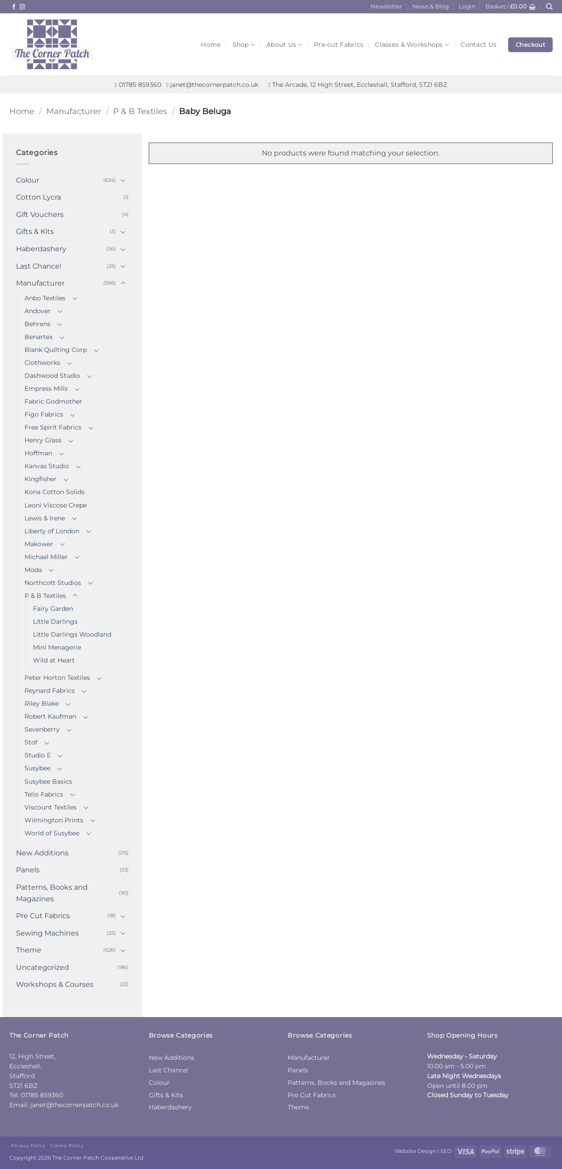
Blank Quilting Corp (55, 350)
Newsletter (386, 6)
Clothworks (42, 363)
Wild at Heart (54, 660)
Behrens (37, 324)
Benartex (38, 337)
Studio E (37, 755)
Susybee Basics (48, 781)
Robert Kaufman (50, 716)
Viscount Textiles (50, 807)
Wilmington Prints (53, 820)
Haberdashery (41, 249)
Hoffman (38, 453)
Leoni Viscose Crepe (55, 505)
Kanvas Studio (46, 466)
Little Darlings (55, 621)
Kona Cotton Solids (54, 492)
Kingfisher (40, 479)
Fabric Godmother (53, 401)
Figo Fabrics (43, 414)
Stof (30, 742)
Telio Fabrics (43, 794)
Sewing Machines (47, 933)
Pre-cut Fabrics (338, 45)
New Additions (42, 853)
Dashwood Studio (52, 376)
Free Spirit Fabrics (52, 427)
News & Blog (430, 6)
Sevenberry (42, 729)
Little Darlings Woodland (72, 634)
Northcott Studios (52, 583)
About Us (284, 45)
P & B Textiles (140, 111)
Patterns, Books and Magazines (52, 893)
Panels (28, 870)
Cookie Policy (66, 1146)
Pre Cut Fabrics (43, 915)
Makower (38, 544)
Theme (28, 950)
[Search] (549, 6)
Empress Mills (46, 388)
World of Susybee (51, 833)
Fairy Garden (53, 609)
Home (210, 45)
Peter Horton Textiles (57, 678)
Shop (243, 45)
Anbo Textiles (44, 298)
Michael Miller (46, 557)
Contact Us (478, 45)
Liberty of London (51, 531)
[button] (467, 6)
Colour (27, 180)
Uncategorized (42, 967)
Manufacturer (73, 111)
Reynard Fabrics (49, 691)
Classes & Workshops (412, 45)
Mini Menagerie (57, 647)
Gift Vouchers (40, 214)
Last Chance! (38, 266)
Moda (33, 570)
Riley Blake (41, 703)
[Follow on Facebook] (13, 7)
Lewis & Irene (44, 518)
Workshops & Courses (55, 984)
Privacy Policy (28, 1146)
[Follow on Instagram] (22, 7)
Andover (37, 311)
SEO (446, 1151)
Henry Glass (42, 440)
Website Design (415, 1151)
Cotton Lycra (38, 197)
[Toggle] (123, 180)
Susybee (37, 768)
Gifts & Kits (35, 231)
